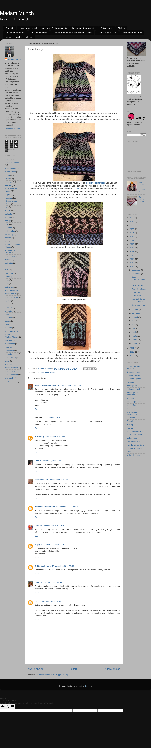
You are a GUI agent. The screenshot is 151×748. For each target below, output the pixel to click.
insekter (8, 328)
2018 (132, 244)
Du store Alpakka (134, 379)
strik (38, 373)
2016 (132, 252)
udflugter (9, 214)
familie (8, 314)
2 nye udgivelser (139, 305)
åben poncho (10, 381)
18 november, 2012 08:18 (60, 480)
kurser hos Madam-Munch (11, 336)
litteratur (8, 340)
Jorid (77, 189)
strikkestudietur (11, 297)
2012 (132, 267)
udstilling (9, 182)
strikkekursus (10, 371)
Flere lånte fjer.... (139, 289)
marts (134, 336)
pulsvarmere (10, 357)
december (136, 270)
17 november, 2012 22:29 (54, 418)
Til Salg (121, 28)
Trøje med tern (138, 285)
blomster (8, 311)
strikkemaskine (11, 375)
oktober (135, 310)
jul (6, 241)
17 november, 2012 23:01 (56, 437)
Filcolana (130, 382)
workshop (9, 234)
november (136, 274)
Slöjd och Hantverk (135, 435)
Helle (37, 582)
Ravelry (130, 424)
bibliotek (8, 307)
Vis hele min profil (12, 129)
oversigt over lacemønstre (132, 413)
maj (134, 328)
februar (135, 340)
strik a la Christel (48, 373)
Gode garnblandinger (139, 279)
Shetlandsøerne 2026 (132, 32)
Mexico (8, 260)
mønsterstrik (10, 172)
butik (7, 270)
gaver (7, 321)
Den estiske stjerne (141, 199)
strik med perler (11, 290)
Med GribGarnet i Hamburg (138, 300)
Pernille (38, 526)
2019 (132, 240)
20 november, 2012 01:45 (50, 601)
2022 (132, 229)
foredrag (8, 277)
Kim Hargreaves (134, 402)
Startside (10, 28)
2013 (132, 263)
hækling (8, 198)
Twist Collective (133, 452)
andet (7, 175)
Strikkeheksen (41, 480)
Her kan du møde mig (15, 32)
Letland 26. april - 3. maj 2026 (19, 37)
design (8, 221)
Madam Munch (17, 13)
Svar (37, 409)
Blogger (88, 686)
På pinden (131, 418)
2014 (132, 259)
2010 (132, 352)
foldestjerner (132, 386)
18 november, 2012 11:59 (67, 507)
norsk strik (9, 351)
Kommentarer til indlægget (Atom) (53, 675)
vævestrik (9, 378)
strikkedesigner (11, 368)
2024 (132, 221)
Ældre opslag (112, 668)
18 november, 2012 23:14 (51, 582)
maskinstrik (10, 344)
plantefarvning (11, 354)
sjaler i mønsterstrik (28, 28)
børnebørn (9, 273)
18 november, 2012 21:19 (53, 544)
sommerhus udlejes (10, 251)
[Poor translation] (10, 706)
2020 (132, 236)
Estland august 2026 (107, 32)
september (137, 313)
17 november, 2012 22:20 (70, 385)
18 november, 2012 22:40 (63, 566)
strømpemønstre (134, 441)
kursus (8, 210)
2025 (132, 218)
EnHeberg (39, 437)
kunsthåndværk (11, 331)
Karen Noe (131, 398)
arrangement (10, 168)
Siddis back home (43, 566)
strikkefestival (11, 294)
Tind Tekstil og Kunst (135, 445)
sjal (6, 207)
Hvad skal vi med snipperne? (142, 187)
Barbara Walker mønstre (133, 367)
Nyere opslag (36, 668)
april (134, 332)
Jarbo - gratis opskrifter (132, 393)
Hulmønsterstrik (133, 389)
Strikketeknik (106, 28)
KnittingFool (132, 405)
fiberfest (8, 317)
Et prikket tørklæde (136, 294)
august (135, 317)
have (7, 324)
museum (8, 347)
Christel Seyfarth (134, 375)
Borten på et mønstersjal (83, 28)
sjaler (7, 361)
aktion (7, 304)
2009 (132, 356)
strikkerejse (10, 231)
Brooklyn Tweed (133, 372)
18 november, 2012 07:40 (51, 461)
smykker (8, 364)
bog (6, 266)
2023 (132, 225)
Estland (8, 185)
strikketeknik (10, 256)
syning (8, 301)
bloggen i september (95, 183)
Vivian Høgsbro (133, 455)
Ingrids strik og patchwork (47, 385)
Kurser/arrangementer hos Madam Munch (72, 32)
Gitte (37, 461)
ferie (7, 224)
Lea (36, 601)
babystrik (9, 263)
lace (7, 283)
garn (7, 280)
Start (74, 668)
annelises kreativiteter (45, 507)
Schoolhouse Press (135, 431)
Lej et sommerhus (38, 32)
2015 (132, 255)
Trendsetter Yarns (134, 448)
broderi (8, 238)
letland (8, 217)
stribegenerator (133, 438)
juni (134, 325)
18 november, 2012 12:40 (53, 526)
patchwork (9, 287)
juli (133, 321)
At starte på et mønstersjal (54, 28)
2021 (132, 233)
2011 (132, 348)
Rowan (130, 428)
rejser (7, 179)
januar (135, 343)
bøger (7, 194)
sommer (8, 228)
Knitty (129, 408)
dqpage (38, 544)
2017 (132, 248)
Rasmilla (130, 421)
